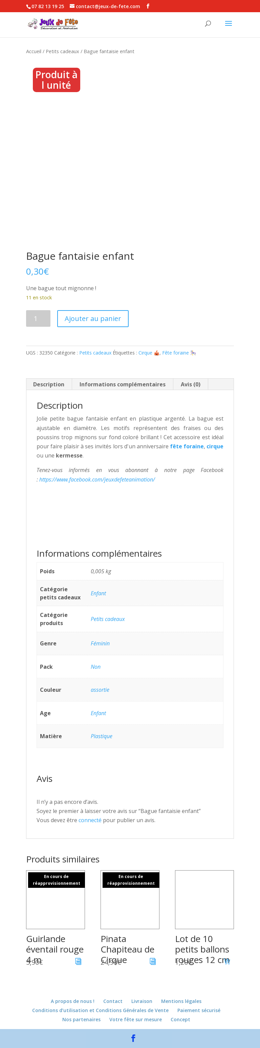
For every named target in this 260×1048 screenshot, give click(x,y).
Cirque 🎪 (148, 352)
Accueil (33, 51)
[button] (227, 962)
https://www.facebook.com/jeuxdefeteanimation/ (97, 479)
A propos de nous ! (72, 1001)
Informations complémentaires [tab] (123, 384)
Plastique (101, 736)
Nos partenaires (81, 1019)
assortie (100, 689)
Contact (113, 1001)
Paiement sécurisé (198, 1010)
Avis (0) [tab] (190, 384)
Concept (180, 1019)
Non (96, 666)
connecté (90, 820)
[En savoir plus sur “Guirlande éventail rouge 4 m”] (78, 962)
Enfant (98, 593)
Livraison (141, 1001)
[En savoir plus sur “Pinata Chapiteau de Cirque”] (152, 962)
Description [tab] (48, 384)
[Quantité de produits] (38, 318)
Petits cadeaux (62, 51)
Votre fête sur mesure (135, 1019)
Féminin (100, 643)
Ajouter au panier (93, 318)
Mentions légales (181, 1001)
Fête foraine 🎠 (179, 352)
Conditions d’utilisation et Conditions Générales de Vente (100, 1010)
